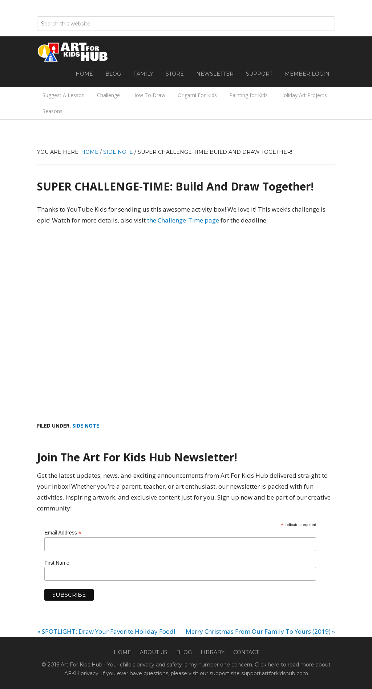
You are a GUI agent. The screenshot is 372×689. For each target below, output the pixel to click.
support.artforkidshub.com (274, 673)
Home (122, 652)
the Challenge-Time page (183, 220)
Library (213, 652)
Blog (184, 652)
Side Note (85, 425)
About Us (153, 652)
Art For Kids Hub (73, 52)
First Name (56, 563)
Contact (246, 652)
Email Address (62, 532)
